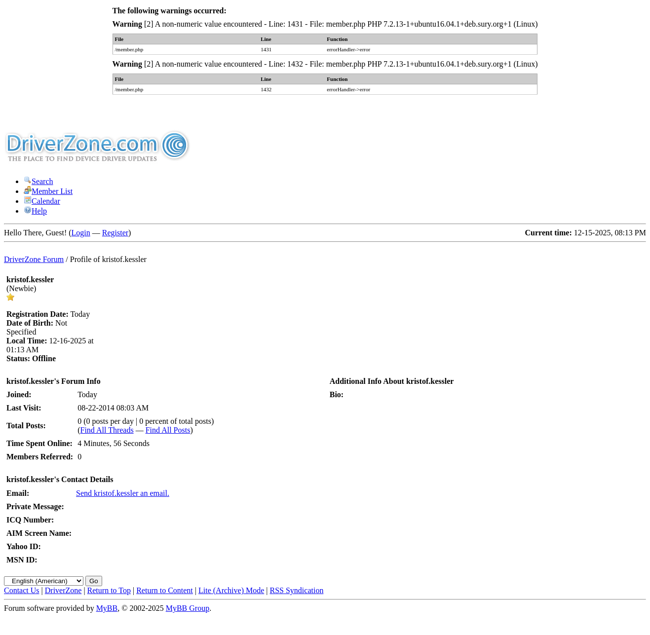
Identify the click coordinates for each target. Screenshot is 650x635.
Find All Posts (168, 430)
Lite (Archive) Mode (231, 590)
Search (38, 181)
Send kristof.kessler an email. (122, 493)
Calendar (42, 201)
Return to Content (164, 590)
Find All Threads (107, 430)
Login (81, 232)
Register (115, 232)
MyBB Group (187, 608)
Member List (48, 191)
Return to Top (109, 590)
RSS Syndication (297, 590)
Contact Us (21, 590)
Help (35, 211)
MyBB (107, 608)
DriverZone (63, 590)
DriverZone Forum (34, 259)
